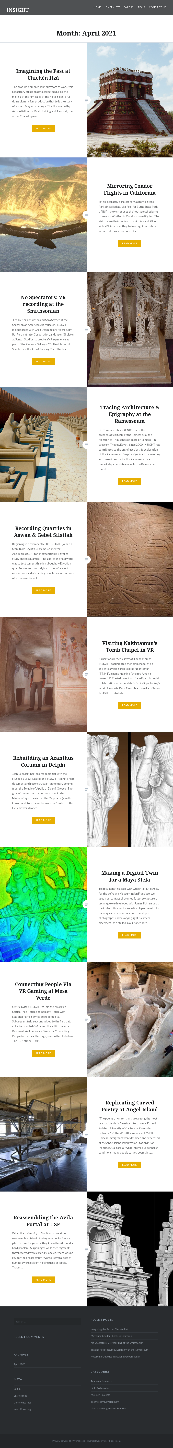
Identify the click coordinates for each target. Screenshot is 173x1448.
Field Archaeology (101, 1387)
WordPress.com (112, 1440)
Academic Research (101, 1381)
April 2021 (19, 1364)
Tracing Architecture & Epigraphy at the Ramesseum (119, 1349)
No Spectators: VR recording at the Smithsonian (117, 1342)
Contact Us (157, 7)
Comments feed (22, 1402)
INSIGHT (18, 10)
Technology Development (105, 1401)
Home (98, 7)
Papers (129, 7)
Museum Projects (100, 1394)
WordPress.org (22, 1409)
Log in (17, 1388)
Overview (112, 7)
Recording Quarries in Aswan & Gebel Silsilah (115, 1356)
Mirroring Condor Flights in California (111, 1335)
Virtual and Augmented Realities (108, 1408)
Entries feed (20, 1395)
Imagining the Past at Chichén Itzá (109, 1329)
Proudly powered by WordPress (68, 1440)
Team (141, 7)
